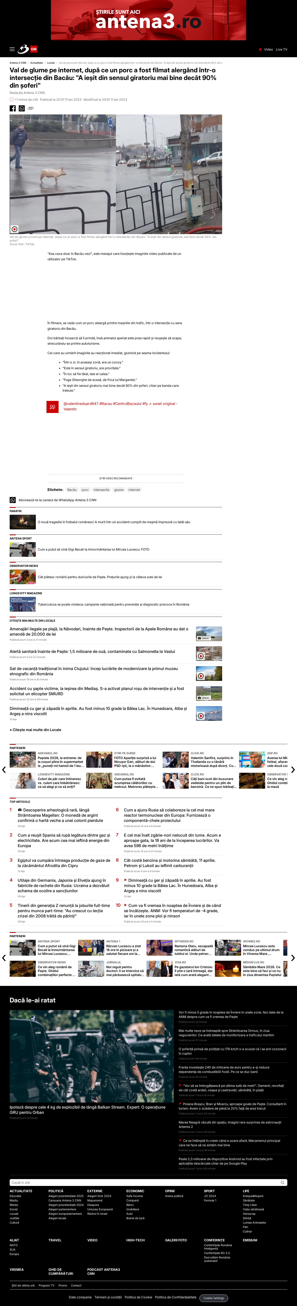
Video (268, 49)
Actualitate (36, 62)
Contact (76, 1285)
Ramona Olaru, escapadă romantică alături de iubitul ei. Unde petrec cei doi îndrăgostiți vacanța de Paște (194, 948)
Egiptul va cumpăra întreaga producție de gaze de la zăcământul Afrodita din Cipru (64, 863)
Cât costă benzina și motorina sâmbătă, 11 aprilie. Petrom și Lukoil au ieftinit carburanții (170, 863)
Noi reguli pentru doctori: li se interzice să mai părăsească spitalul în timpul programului (125, 969)
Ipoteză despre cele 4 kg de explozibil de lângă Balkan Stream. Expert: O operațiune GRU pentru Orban (87, 1110)
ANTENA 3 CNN (137, 49)
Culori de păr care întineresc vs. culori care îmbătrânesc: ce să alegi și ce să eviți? (61, 781)
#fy (145, 403)
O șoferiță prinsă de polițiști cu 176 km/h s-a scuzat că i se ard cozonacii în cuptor (232, 1051)
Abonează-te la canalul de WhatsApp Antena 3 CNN (57, 500)
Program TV (47, 1285)
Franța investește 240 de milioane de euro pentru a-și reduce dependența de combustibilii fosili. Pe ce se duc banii (224, 1069)
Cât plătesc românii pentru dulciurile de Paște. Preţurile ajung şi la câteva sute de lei (100, 577)
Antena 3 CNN (18, 62)
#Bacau (105, 403)
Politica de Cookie (138, 1297)
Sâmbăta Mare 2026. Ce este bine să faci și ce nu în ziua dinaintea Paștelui (262, 969)
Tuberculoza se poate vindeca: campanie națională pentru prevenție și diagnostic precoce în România (113, 604)
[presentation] (4, 768)
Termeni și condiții (108, 1297)
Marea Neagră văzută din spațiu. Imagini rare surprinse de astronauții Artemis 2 (230, 1124)
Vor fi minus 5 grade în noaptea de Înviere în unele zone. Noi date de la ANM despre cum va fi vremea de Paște (231, 1014)
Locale (51, 62)
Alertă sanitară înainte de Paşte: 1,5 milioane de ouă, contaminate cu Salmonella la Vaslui (92, 651)
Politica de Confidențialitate (175, 1297)
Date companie (80, 1297)
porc (85, 490)
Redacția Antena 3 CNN (27, 93)
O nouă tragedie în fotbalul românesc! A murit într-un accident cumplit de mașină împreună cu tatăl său (114, 522)
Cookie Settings (214, 1298)
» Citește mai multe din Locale (35, 730)
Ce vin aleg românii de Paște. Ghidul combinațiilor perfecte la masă (57, 969)
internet (134, 490)
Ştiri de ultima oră (23, 1285)
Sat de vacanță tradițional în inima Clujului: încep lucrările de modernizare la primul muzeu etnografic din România (94, 671)
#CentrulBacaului (127, 403)
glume (119, 490)
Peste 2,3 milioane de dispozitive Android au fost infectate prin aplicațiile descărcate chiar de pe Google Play (225, 1161)
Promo (63, 1285)
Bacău (72, 490)
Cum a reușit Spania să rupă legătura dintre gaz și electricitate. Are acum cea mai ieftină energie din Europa (64, 840)
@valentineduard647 (81, 403)
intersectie (101, 490)
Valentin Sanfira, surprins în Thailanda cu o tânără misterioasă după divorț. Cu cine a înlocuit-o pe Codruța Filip (214, 760)
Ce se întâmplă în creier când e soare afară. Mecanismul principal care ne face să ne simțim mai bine (229, 1143)
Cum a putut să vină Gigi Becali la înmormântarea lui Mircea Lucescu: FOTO (93, 549)
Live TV (281, 49)
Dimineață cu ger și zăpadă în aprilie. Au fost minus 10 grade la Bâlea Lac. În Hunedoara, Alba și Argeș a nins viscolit (98, 711)
